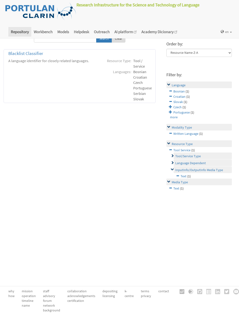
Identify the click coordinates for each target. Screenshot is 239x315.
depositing (109, 291)
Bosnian (179, 91)
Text (183, 176)
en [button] (226, 32)
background (51, 310)
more (174, 117)
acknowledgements (81, 296)
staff (46, 291)
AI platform (125, 31)
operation (29, 296)
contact (163, 291)
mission (27, 291)
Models (63, 31)
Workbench (43, 31)
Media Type (180, 182)
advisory (49, 296)
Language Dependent (190, 163)
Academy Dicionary (159, 31)
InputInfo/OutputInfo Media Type (199, 170)
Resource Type (182, 144)
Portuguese (181, 112)
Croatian (179, 96)
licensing (108, 296)
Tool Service (182, 150)
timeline (27, 301)
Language (179, 85)
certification (75, 301)
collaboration (77, 291)
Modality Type (182, 127)
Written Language (185, 133)
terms (145, 291)
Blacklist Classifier (25, 53)
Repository (20, 31)
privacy (146, 296)
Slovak (178, 102)
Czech (177, 107)
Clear (118, 38)
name (26, 305)
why (11, 291)
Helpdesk (81, 31)
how (11, 296)
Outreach (102, 31)
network (49, 305)
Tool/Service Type (188, 156)
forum (47, 301)
